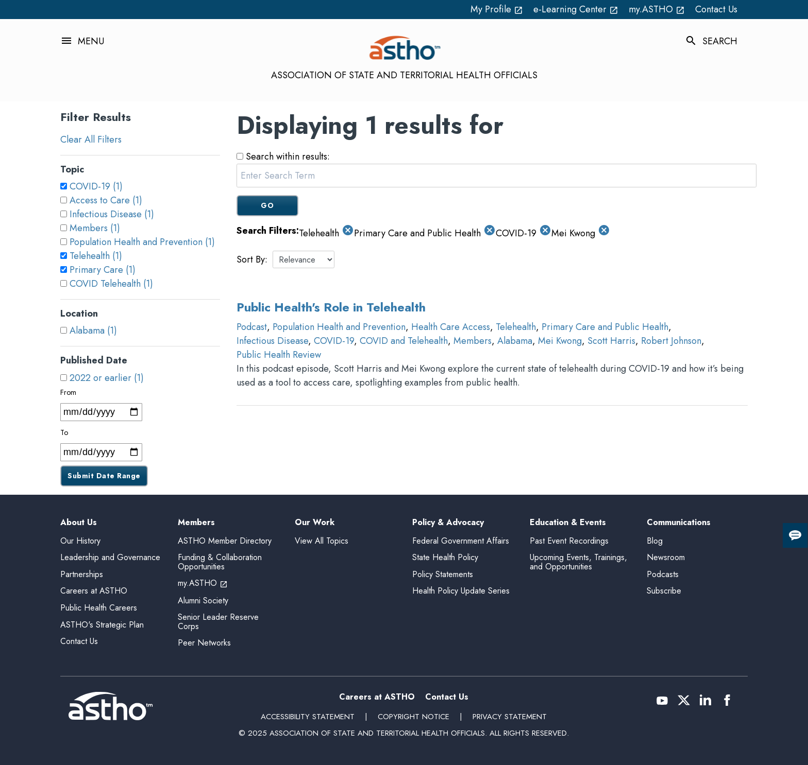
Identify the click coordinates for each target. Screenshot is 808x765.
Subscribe (664, 591)
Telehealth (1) (96, 256)
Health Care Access (450, 327)
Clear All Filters (91, 139)
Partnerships (81, 574)
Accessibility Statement (308, 716)
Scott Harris (611, 340)
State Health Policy (445, 557)
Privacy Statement (510, 716)
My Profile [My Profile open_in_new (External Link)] (496, 9)
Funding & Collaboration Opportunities (220, 561)
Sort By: (252, 259)
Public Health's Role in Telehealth (331, 307)
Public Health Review (279, 354)
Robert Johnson (671, 340)
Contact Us (716, 9)
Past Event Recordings (569, 541)
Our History (80, 541)
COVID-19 (334, 340)
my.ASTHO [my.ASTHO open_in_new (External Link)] (657, 9)
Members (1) (95, 228)
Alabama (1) (93, 330)
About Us (78, 522)
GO (267, 205)
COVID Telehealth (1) (111, 283)
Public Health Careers (98, 608)
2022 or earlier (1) (107, 378)
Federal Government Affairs (460, 541)
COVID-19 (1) (96, 186)
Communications (679, 522)
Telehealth (516, 327)
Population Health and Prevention (339, 327)
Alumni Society (203, 600)
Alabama (514, 340)
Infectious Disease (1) (112, 214)
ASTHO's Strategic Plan (102, 625)
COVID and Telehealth (404, 340)
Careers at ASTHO (93, 591)
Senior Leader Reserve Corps (218, 621)
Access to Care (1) (106, 200)
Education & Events (568, 522)
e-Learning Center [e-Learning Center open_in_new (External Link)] (575, 9)
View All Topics (321, 541)
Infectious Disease (272, 340)
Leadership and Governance (110, 557)
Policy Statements (442, 574)
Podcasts (663, 574)
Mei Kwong (560, 340)
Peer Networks (204, 643)
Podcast (252, 327)
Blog (655, 541)
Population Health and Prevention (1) (142, 242)
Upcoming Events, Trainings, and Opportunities (578, 561)
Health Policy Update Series (461, 591)
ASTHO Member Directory (225, 541)
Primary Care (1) (103, 269)
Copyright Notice (413, 716)
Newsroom (666, 557)
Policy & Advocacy (448, 522)
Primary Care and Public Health (605, 327)
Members (472, 340)
